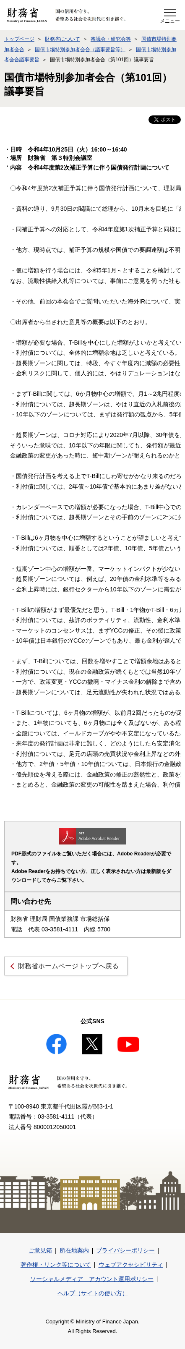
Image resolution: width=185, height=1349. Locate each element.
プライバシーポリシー (125, 1250)
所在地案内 (74, 1250)
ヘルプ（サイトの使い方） (92, 1293)
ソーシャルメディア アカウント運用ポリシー (92, 1279)
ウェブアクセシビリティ (131, 1264)
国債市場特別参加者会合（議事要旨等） (80, 49)
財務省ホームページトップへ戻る (68, 966)
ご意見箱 (40, 1250)
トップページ (19, 39)
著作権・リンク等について (56, 1264)
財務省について (62, 39)
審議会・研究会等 (111, 39)
